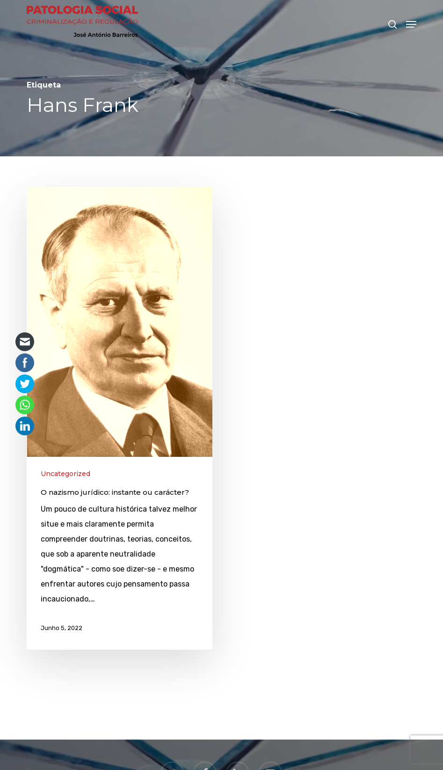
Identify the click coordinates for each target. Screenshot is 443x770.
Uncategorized (65, 473)
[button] (411, 24)
